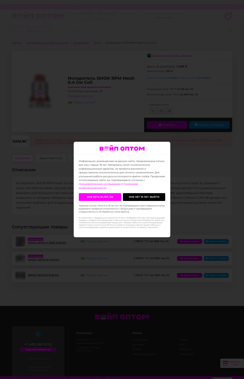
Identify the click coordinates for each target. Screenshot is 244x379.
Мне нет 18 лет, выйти (144, 197)
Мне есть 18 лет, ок (100, 197)
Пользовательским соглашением (100, 184)
